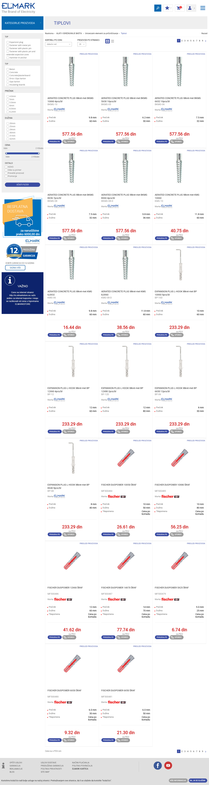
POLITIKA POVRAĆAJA (82, 766)
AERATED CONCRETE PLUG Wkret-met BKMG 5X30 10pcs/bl (124, 100)
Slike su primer (14, 170)
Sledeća (205, 41)
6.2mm (12, 111)
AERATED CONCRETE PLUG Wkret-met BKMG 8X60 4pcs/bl (124, 196)
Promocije (12, 176)
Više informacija (178, 780)
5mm (11, 99)
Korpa (180, 8)
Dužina (8, 118)
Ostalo (9, 163)
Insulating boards (17, 84)
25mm (12, 126)
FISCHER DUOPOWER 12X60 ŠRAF (65, 587)
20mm (12, 123)
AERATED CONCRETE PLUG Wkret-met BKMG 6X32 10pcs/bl (178, 100)
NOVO (10, 166)
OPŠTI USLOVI (16, 763)
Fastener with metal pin (20, 45)
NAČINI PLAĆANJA (80, 763)
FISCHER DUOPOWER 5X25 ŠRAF (172, 587)
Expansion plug (16, 42)
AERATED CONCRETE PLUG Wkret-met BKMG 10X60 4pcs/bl (71, 100)
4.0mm (12, 96)
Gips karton (14, 81)
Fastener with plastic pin (20, 48)
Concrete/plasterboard (19, 75)
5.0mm (12, 102)
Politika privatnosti (51, 769)
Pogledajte (54, 141)
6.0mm (12, 108)
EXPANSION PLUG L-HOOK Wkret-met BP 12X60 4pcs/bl (68, 390)
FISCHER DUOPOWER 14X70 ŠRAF (119, 587)
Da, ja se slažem (197, 780)
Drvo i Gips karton (17, 78)
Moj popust (168, 8)
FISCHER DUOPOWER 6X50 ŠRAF (118, 690)
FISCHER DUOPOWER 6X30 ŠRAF (64, 690)
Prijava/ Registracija (191, 7)
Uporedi (68, 142)
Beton (12, 69)
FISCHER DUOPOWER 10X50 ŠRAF (119, 484)
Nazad (204, 33)
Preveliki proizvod (16, 173)
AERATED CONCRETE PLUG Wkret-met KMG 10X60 (177, 196)
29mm (12, 129)
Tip (6, 37)
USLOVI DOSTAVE (48, 763)
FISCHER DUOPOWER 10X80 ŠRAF (172, 484)
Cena (7, 145)
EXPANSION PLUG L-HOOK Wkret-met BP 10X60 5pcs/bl (176, 293)
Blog (12, 772)
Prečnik (9, 91)
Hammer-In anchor (18, 57)
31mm (12, 135)
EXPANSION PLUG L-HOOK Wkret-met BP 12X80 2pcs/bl (122, 390)
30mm (12, 132)
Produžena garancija (52, 766)
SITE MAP (45, 772)
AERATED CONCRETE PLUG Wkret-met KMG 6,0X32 (70, 293)
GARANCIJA (15, 766)
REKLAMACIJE (16, 769)
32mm (12, 138)
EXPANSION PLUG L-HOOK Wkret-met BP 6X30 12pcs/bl (176, 390)
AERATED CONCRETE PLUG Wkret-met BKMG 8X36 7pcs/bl (71, 196)
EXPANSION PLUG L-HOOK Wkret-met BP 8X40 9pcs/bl (68, 486)
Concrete (13, 72)
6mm (11, 105)
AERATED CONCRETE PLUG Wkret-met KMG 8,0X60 (123, 293)
